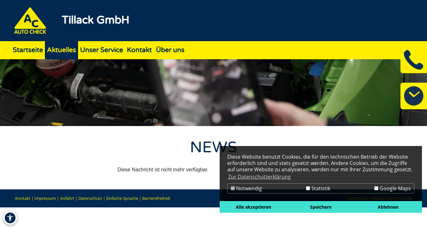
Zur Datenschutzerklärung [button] (259, 176)
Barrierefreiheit (156, 198)
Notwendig (246, 188)
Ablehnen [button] (388, 207)
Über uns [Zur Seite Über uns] (170, 50)
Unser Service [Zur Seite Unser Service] (101, 50)
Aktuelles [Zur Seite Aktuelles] (61, 50)
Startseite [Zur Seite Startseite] (28, 50)
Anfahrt (67, 198)
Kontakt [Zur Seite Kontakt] (139, 50)
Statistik (318, 188)
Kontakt (22, 198)
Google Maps (392, 188)
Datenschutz (90, 198)
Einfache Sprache (122, 198)
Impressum (45, 198)
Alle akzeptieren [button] (253, 207)
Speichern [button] (321, 207)
